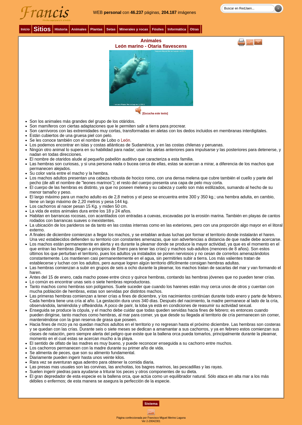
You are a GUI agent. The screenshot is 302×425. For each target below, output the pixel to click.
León (125, 140)
